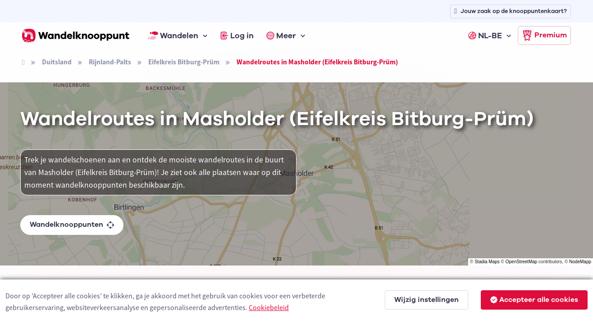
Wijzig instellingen (426, 300)
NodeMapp (580, 261)
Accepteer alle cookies (534, 300)
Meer (281, 35)
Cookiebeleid (269, 307)
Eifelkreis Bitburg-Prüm (183, 62)
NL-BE (485, 35)
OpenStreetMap (522, 261)
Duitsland (57, 62)
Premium (544, 35)
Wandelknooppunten (72, 225)
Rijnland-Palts (110, 62)
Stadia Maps (487, 261)
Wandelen (173, 35)
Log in (237, 35)
